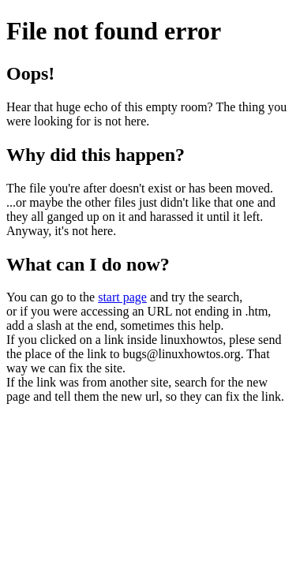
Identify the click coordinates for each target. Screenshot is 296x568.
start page (122, 297)
